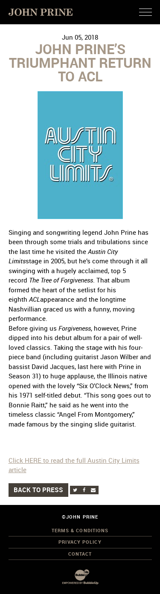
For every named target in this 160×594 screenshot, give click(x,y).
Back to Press (38, 489)
